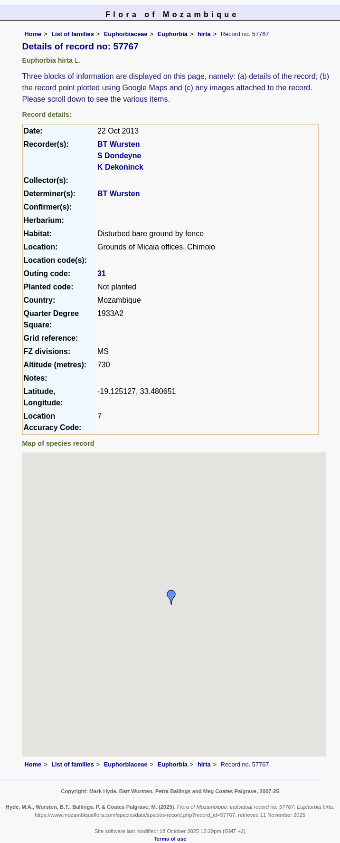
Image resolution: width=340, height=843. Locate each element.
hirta (204, 34)
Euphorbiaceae (126, 34)
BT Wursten (118, 144)
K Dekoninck (120, 167)
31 (101, 273)
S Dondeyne (119, 156)
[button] (171, 597)
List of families (72, 34)
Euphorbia (173, 34)
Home (33, 34)
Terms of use (170, 839)
